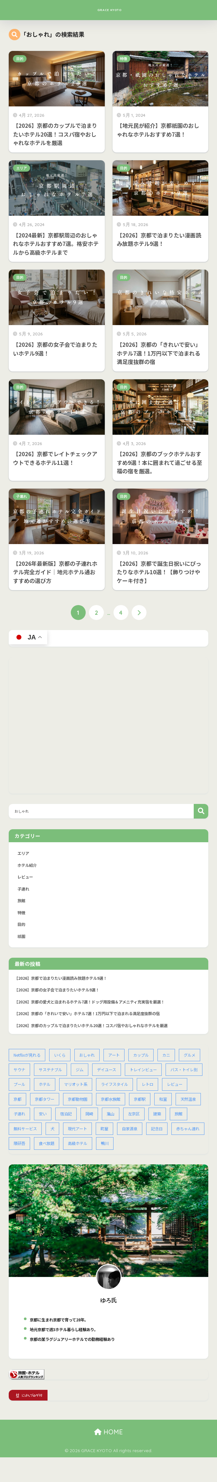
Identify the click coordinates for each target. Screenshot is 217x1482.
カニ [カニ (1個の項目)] (173, 1061)
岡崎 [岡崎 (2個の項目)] (171, 1122)
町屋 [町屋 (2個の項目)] (179, 1137)
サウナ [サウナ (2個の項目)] (46, 1077)
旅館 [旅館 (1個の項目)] (66, 1137)
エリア (21, 168)
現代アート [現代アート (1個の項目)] (150, 1137)
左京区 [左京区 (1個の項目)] (20, 1137)
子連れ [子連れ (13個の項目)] (98, 1122)
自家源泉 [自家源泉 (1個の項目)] (22, 1152)
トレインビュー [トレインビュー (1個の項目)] (175, 1077)
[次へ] (139, 613)
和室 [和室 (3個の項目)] (44, 1122)
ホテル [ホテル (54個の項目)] (89, 1092)
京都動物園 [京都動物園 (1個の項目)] (137, 1107)
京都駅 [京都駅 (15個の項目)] (20, 1122)
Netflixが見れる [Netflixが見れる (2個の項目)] (28, 1061)
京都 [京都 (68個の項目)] (74, 1107)
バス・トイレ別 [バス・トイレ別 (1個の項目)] (28, 1092)
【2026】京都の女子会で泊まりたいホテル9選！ (60, 994)
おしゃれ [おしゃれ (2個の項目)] (91, 1061)
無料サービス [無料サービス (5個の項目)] (96, 1137)
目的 (19, 58)
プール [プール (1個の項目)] (63, 1092)
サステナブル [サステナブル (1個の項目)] (78, 1077)
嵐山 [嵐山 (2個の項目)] (193, 1122)
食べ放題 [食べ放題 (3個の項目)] (143, 1152)
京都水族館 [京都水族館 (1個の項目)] (171, 1107)
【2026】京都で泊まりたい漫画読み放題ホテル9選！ (64, 982)
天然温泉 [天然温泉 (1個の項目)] (70, 1122)
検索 (201, 812)
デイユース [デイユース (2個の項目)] (137, 1077)
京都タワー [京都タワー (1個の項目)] (102, 1107)
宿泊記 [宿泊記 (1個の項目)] (146, 1122)
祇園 (21, 940)
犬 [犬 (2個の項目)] (125, 1137)
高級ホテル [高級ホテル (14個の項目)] (176, 1152)
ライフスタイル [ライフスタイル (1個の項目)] (162, 1092)
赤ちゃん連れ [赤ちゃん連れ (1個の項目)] (82, 1152)
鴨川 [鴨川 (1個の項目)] (18, 1168)
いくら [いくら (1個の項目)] (63, 1061)
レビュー (25, 879)
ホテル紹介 (27, 866)
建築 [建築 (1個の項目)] (44, 1137)
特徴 (123, 58)
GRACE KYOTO (109, 10)
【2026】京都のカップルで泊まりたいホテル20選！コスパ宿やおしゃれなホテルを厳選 (97, 1031)
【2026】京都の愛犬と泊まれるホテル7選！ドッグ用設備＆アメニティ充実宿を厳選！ (96, 1007)
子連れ (21, 496)
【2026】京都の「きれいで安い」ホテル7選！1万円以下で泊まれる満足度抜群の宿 (93, 1019)
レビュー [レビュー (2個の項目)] (48, 1107)
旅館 (21, 903)
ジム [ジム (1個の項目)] (109, 1077)
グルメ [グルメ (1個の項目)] (20, 1077)
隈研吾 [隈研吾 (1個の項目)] (115, 1152)
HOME (108, 1456)
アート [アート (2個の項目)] (119, 1061)
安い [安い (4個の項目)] (122, 1122)
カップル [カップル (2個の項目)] (147, 1061)
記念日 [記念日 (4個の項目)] (50, 1152)
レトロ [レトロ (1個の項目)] (20, 1107)
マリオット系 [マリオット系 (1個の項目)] (121, 1092)
